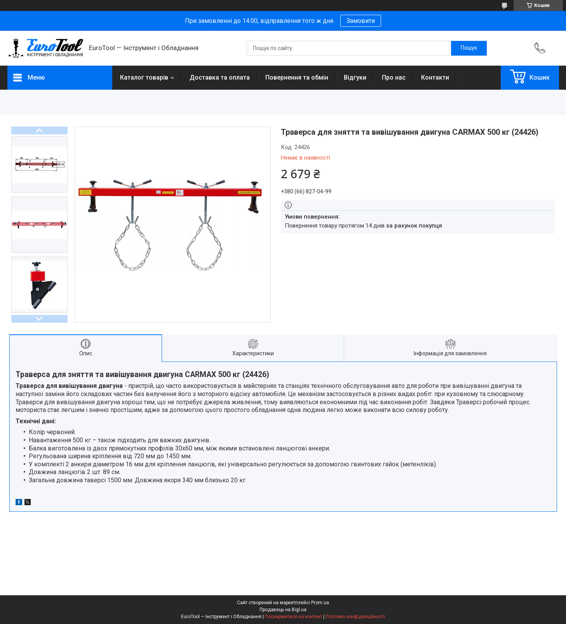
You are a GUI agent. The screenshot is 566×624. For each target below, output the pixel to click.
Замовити (361, 20)
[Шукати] (469, 48)
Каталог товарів (144, 77)
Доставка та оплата (220, 77)
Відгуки (355, 77)
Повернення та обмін (296, 77)
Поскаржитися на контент (293, 616)
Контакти (435, 77)
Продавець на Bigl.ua (283, 609)
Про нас (394, 77)
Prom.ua (320, 602)
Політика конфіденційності (355, 616)
